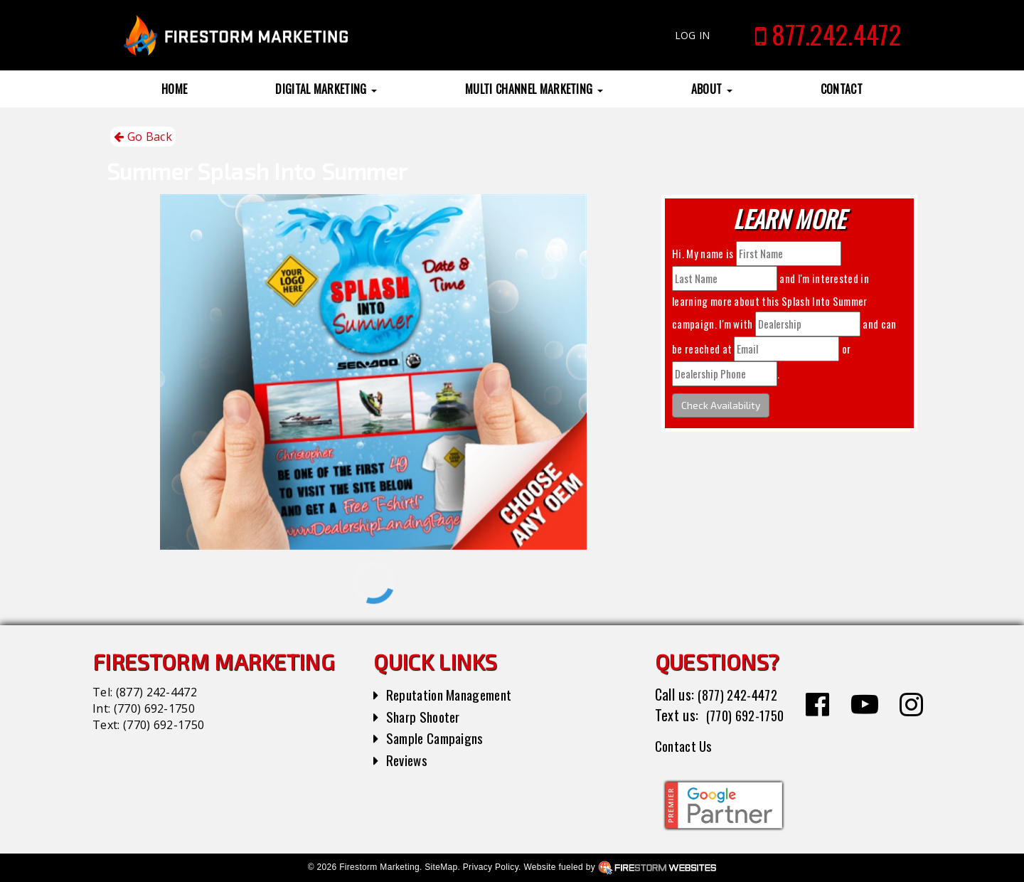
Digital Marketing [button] (326, 88)
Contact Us (686, 745)
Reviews (408, 759)
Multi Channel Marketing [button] (534, 88)
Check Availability (720, 405)
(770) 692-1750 (154, 708)
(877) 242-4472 (156, 692)
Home (174, 88)
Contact (842, 88)
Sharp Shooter (426, 716)
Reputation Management (454, 694)
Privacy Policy (490, 867)
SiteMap (441, 867)
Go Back (143, 137)
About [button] (711, 88)
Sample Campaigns (438, 737)
